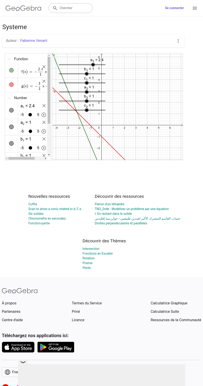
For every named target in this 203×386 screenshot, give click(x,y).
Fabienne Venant (33, 40)
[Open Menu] (195, 8)
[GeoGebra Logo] (23, 8)
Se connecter (174, 8)
